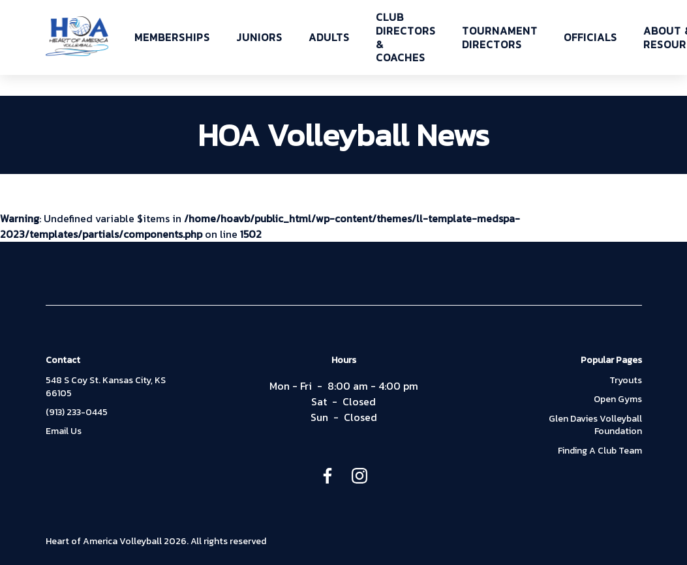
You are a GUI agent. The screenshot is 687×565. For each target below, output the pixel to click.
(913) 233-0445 (77, 412)
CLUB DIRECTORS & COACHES (406, 37)
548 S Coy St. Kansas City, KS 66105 (106, 386)
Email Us (64, 431)
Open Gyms (618, 399)
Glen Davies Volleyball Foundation (595, 425)
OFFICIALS (590, 37)
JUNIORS (259, 37)
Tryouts (625, 380)
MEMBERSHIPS (172, 37)
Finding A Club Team (600, 450)
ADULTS (329, 37)
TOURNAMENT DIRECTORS (500, 37)
